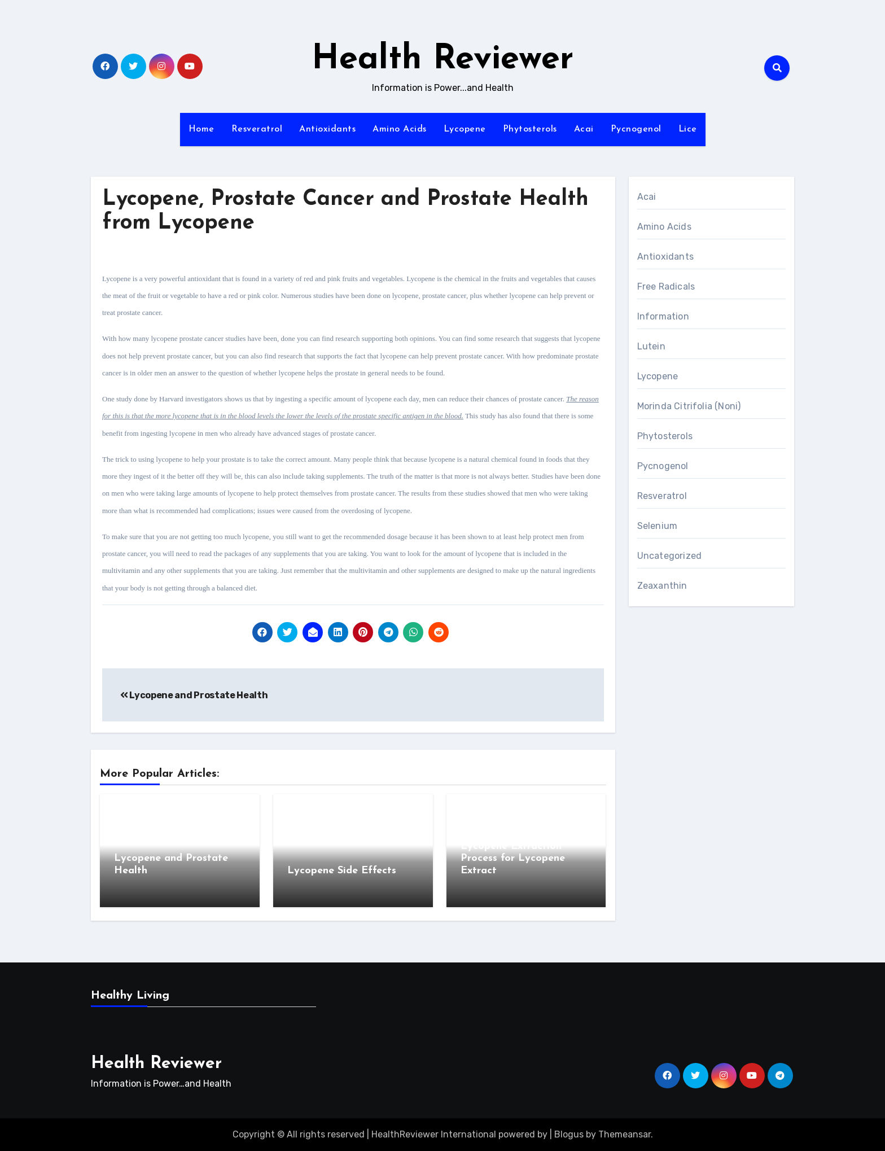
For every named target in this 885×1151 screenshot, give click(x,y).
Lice (687, 129)
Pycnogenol (636, 129)
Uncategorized (669, 555)
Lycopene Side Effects (341, 870)
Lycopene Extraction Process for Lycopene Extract (513, 858)
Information (663, 316)
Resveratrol (257, 129)
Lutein (651, 346)
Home (201, 129)
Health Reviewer (442, 60)
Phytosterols (530, 129)
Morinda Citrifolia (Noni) (689, 406)
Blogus (569, 1134)
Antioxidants (327, 129)
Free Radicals (666, 286)
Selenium (657, 525)
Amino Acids (400, 129)
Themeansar (624, 1134)
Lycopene (465, 129)
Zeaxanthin (662, 585)
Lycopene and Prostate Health (194, 695)
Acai (584, 129)
